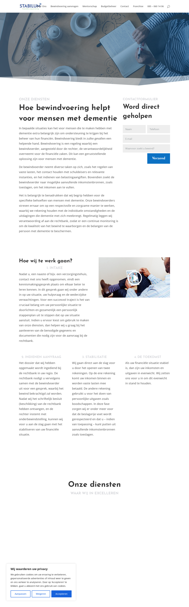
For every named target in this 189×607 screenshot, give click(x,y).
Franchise (138, 6)
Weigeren (41, 593)
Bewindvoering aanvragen (64, 6)
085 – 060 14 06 (155, 6)
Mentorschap (89, 6)
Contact (124, 6)
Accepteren (61, 593)
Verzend (158, 158)
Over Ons (41, 6)
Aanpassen (20, 593)
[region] (41, 582)
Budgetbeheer (108, 6)
